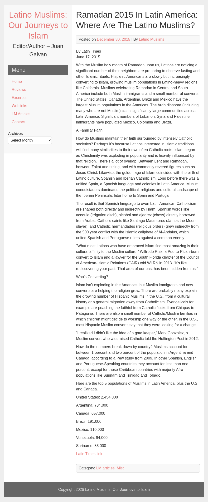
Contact (18, 122)
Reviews (19, 90)
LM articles (105, 468)
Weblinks (19, 106)
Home (17, 81)
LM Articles (21, 114)
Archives (15, 134)
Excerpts (19, 98)
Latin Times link (89, 454)
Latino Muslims (151, 39)
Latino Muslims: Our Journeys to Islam (38, 25)
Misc (121, 468)
